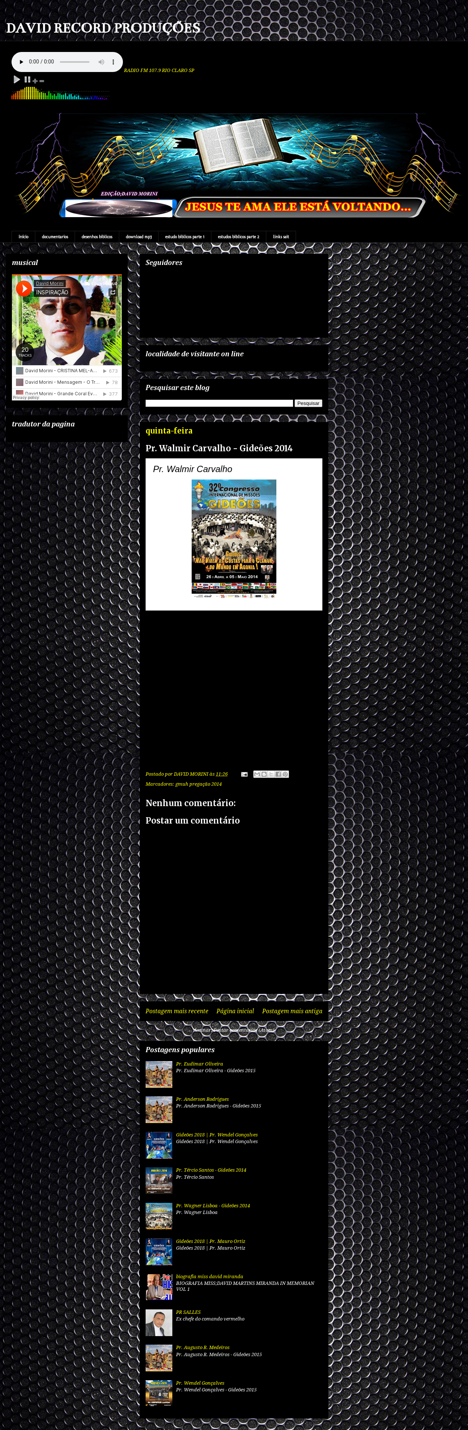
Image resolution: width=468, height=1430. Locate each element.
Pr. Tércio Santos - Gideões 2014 (211, 1170)
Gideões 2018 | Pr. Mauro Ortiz (211, 1241)
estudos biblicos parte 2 (238, 236)
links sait (281, 236)
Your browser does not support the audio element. (67, 62)
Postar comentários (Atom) (244, 1030)
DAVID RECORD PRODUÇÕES (103, 28)
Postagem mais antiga (292, 1011)
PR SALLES (188, 1312)
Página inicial (235, 1011)
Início (23, 236)
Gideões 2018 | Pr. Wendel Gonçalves (217, 1135)
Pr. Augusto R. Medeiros (203, 1347)
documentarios (55, 236)
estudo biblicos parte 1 (184, 236)
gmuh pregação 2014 (198, 784)
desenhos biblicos (97, 236)
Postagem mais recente (177, 1011)
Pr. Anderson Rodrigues (202, 1099)
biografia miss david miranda (209, 1276)
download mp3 (139, 236)
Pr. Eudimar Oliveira (199, 1064)
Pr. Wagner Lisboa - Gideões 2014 (213, 1205)
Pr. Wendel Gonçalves (200, 1383)
